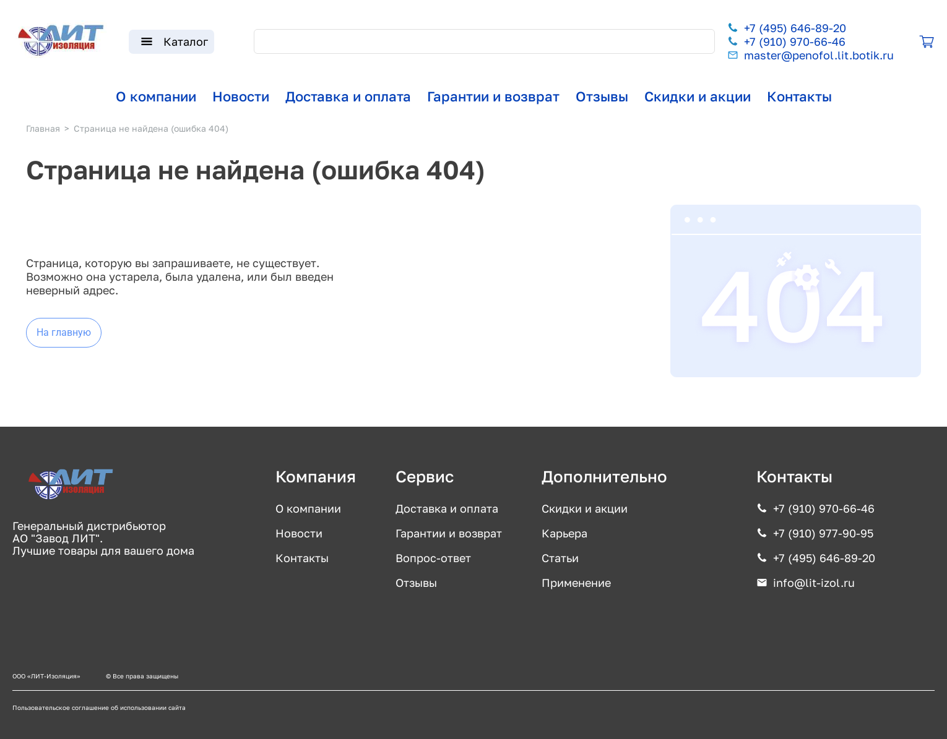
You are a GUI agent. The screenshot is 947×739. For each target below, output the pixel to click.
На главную (64, 332)
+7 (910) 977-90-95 (823, 533)
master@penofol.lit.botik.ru (819, 55)
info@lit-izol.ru (814, 582)
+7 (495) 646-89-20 (795, 28)
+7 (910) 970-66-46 (794, 41)
